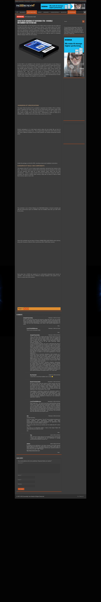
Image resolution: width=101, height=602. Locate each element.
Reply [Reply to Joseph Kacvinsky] (58, 325)
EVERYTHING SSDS (31, 12)
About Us (33, 1)
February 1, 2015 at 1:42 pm (54, 317)
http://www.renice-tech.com (33, 450)
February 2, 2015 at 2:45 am (54, 334)
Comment (20, 462)
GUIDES (39, 12)
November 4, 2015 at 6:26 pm (54, 381)
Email (19, 479)
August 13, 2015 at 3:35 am (54, 374)
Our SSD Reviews (71, 12)
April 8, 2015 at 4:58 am (55, 435)
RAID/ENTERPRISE (55, 12)
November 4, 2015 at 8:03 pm (54, 401)
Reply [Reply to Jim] (58, 432)
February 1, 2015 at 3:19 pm (54, 328)
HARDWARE (45, 12)
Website (20, 484)
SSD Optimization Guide (30, 16)
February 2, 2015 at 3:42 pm (54, 415)
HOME (17, 12)
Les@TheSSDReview (32, 328)
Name (19, 475)
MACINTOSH (63, 12)
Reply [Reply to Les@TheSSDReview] (58, 332)
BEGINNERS (22, 12)
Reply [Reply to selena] (58, 452)
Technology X (27, 1)
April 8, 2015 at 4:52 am (55, 443)
